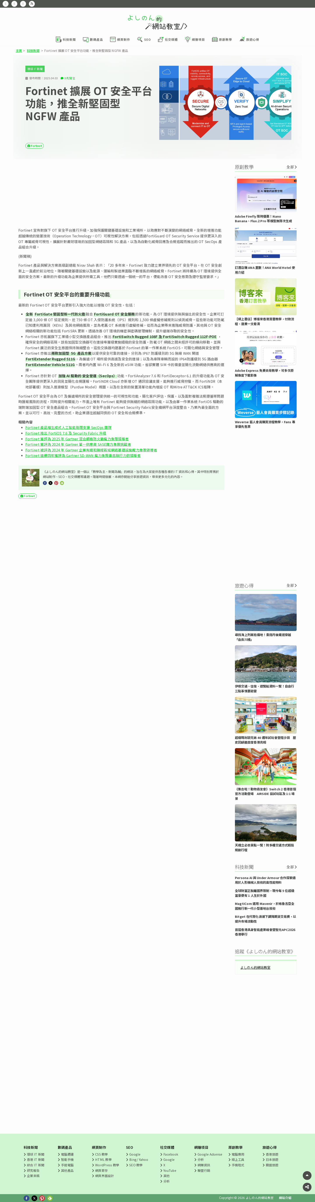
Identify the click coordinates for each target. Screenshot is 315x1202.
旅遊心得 (269, 1147)
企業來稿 (33, 1175)
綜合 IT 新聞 (35, 1165)
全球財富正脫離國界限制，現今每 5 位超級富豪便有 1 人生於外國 (264, 893)
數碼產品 (65, 1147)
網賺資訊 (204, 1165)
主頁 (19, 50)
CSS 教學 (101, 1154)
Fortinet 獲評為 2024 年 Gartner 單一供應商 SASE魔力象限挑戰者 (78, 444)
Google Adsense (210, 1154)
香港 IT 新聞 (35, 1159)
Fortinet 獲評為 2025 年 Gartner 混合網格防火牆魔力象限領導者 (77, 438)
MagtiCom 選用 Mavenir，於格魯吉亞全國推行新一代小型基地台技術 (264, 906)
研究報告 (33, 1170)
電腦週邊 (67, 1154)
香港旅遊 (272, 1154)
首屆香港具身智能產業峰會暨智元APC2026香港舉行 (265, 932)
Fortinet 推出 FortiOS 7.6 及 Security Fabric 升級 (65, 433)
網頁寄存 (101, 1170)
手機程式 (238, 1165)
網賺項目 (201, 1147)
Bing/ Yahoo (138, 1159)
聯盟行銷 (204, 1170)
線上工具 (238, 1159)
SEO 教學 (135, 1165)
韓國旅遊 (272, 1165)
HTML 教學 (103, 1159)
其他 (166, 1175)
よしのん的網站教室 (255, 967)
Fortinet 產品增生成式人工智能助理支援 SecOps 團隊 (68, 427)
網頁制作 (99, 1147)
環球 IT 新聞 (35, 69)
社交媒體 (167, 1147)
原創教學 (235, 1147)
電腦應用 (238, 1154)
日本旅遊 (272, 1159)
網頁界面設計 (104, 1175)
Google (134, 1154)
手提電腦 (67, 1165)
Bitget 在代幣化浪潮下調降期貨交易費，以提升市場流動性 (265, 919)
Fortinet (36, 146)
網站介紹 (285, 1197)
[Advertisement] (121, 193)
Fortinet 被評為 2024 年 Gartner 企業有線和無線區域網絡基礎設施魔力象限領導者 (91, 450)
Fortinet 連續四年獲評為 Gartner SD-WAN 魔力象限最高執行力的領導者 (83, 455)
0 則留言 (69, 78)
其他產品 (67, 1170)
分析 (166, 1181)
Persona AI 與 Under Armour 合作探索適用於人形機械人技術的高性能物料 (265, 880)
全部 (290, 166)
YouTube (169, 1170)
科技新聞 (33, 50)
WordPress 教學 (107, 1165)
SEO (129, 1147)
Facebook (170, 1154)
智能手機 (67, 1159)
